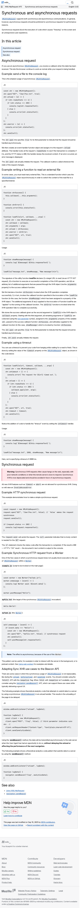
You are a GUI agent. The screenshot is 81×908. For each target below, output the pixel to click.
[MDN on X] (10, 852)
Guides (56, 871)
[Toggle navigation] (76, 2)
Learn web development (62, 867)
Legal (61, 891)
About (4, 863)
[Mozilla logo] (8, 890)
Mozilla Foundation (49, 899)
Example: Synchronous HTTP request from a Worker (32, 553)
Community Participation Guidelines (32, 894)
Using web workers (26, 664)
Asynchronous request (12, 48)
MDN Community (34, 863)
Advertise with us (8, 875)
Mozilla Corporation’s (13, 899)
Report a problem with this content (40, 825)
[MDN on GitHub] (3, 852)
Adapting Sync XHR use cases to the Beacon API (30, 668)
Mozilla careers (8, 871)
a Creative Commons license (18, 904)
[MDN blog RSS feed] (18, 852)
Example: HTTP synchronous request (23, 492)
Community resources (36, 867)
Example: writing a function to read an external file (31, 169)
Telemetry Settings (47, 891)
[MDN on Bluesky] (7, 852)
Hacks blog (58, 882)
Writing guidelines (34, 871)
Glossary (56, 878)
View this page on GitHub (13, 825)
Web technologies (60, 863)
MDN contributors (48, 822)
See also (6, 55)
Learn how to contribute (13, 816)
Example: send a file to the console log (24, 73)
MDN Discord (33, 875)
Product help (7, 882)
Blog (3, 867)
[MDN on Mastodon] (14, 852)
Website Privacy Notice (27, 891)
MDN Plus (6, 878)
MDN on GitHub (34, 878)
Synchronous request (11, 51)
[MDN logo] (6, 842)
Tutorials (56, 875)
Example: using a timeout (16, 342)
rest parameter (23, 319)
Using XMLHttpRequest (15, 791)
